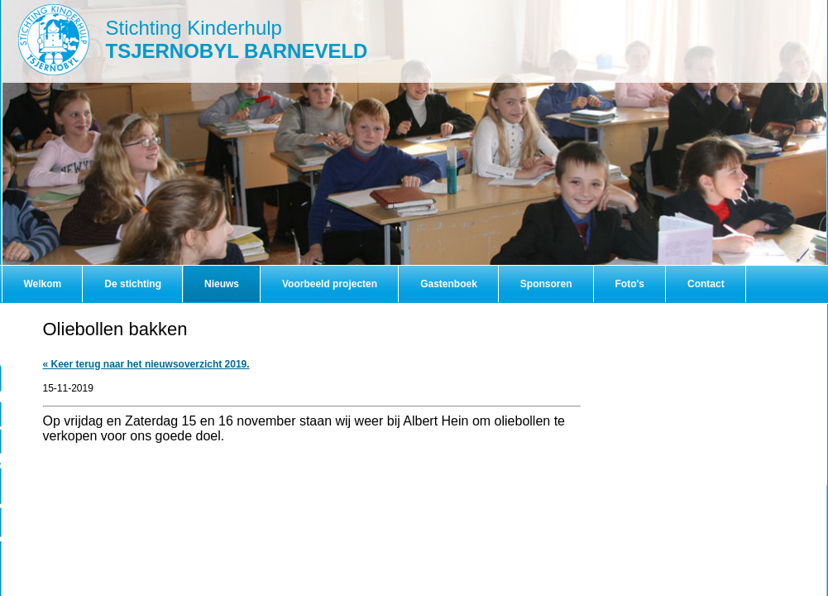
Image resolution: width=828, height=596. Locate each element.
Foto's (630, 284)
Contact (706, 284)
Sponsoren (546, 284)
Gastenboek (448, 284)
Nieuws (221, 284)
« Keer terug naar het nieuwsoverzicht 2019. (146, 364)
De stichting (132, 284)
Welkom (43, 284)
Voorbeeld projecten (329, 284)
